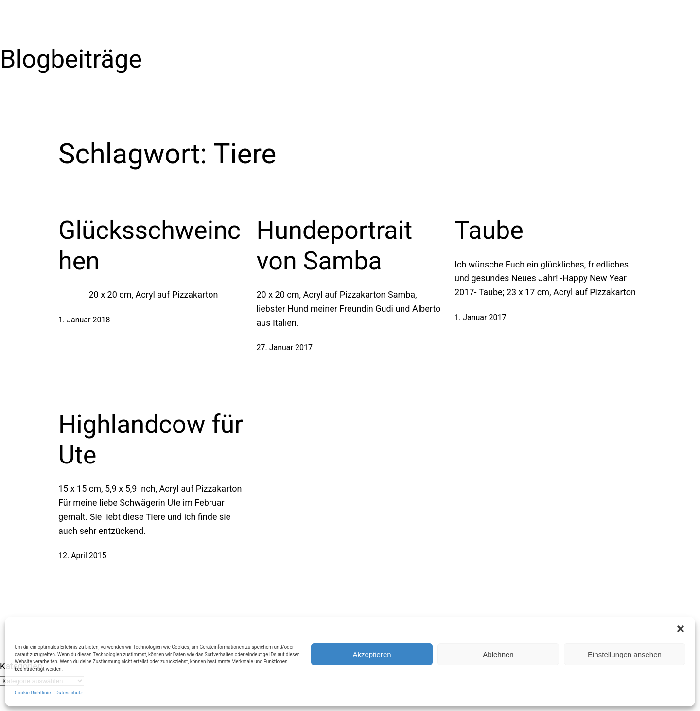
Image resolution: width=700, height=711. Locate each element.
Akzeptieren (371, 654)
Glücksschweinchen (149, 245)
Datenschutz (69, 692)
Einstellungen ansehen (625, 654)
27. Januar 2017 (285, 347)
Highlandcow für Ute (150, 439)
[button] (680, 629)
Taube (489, 230)
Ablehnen (498, 654)
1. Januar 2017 (480, 317)
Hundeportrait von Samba (335, 245)
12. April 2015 (82, 555)
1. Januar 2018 (84, 319)
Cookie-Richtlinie (33, 692)
